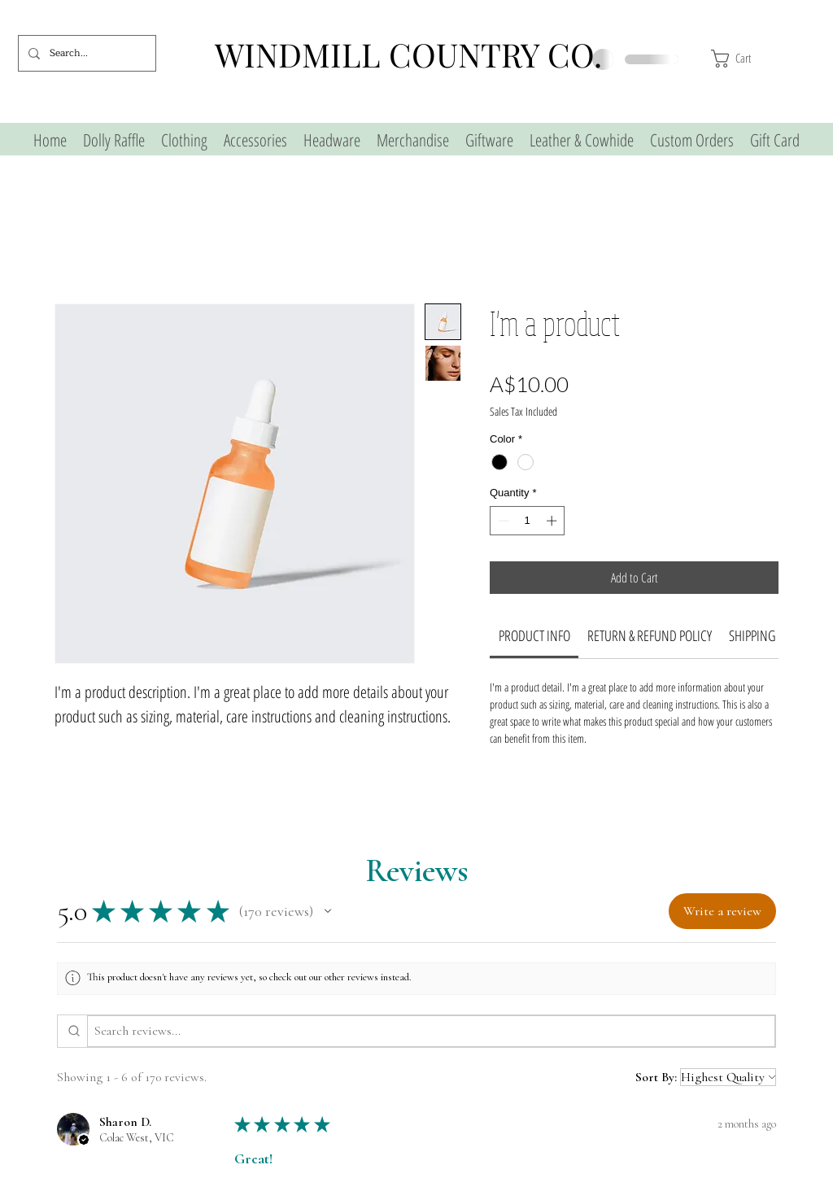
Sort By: (656, 1077)
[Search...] (85, 53)
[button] (763, 59)
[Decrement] (502, 520)
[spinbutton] (527, 520)
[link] (534, 635)
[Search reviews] (431, 1030)
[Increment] (553, 520)
